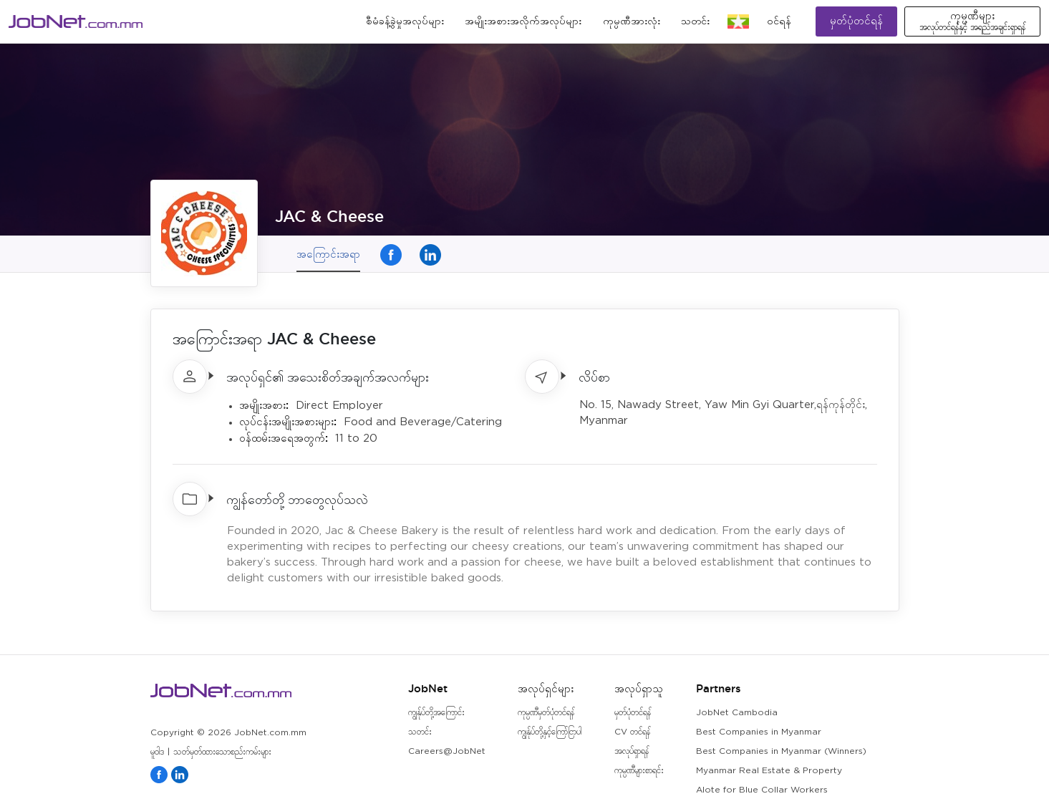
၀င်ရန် (779, 21)
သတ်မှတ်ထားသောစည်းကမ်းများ (222, 752)
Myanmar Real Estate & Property (769, 771)
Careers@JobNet (446, 751)
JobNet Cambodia (737, 713)
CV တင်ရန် (632, 732)
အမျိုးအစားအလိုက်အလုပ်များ (523, 21)
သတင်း (695, 21)
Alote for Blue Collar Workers (762, 790)
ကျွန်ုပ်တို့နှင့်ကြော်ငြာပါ (549, 732)
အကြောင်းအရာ (328, 254)
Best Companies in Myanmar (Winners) (781, 751)
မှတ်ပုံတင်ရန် (856, 21)
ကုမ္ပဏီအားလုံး (631, 21)
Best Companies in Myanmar (758, 732)
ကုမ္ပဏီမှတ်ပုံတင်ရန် (546, 713)
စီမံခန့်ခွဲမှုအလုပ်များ (405, 21)
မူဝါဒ (157, 752)
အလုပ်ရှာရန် (631, 751)
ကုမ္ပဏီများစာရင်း (639, 771)
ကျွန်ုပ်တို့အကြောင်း (436, 713)
